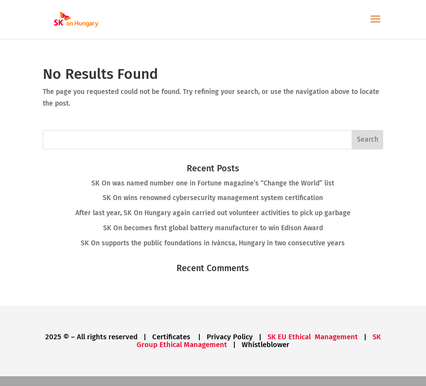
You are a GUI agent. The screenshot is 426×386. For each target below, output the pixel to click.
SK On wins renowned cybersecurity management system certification (213, 198)
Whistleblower (265, 344)
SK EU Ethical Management (312, 336)
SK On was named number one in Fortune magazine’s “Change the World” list (212, 183)
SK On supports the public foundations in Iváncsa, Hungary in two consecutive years (213, 243)
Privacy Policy (230, 336)
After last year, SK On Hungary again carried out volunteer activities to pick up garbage (213, 213)
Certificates (172, 336)
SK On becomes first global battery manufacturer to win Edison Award (213, 228)
